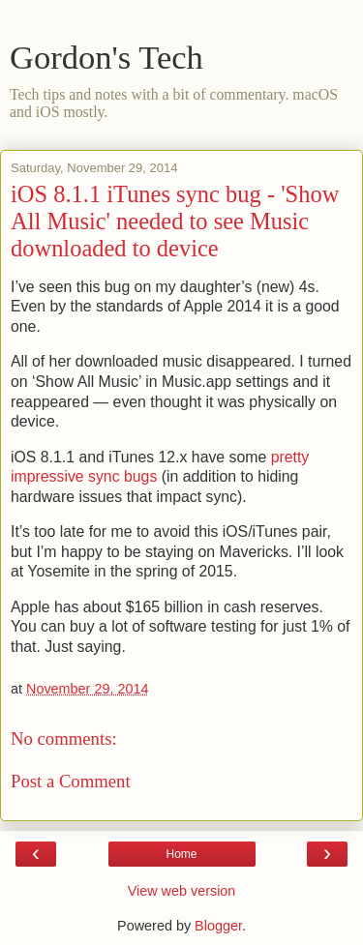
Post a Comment (71, 781)
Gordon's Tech (106, 57)
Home (181, 854)
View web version (182, 891)
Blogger (218, 925)
